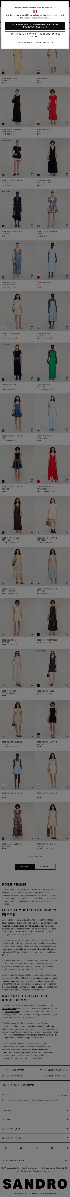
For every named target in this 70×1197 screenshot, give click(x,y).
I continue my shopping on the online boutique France (35, 35)
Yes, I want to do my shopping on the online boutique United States (35, 25)
